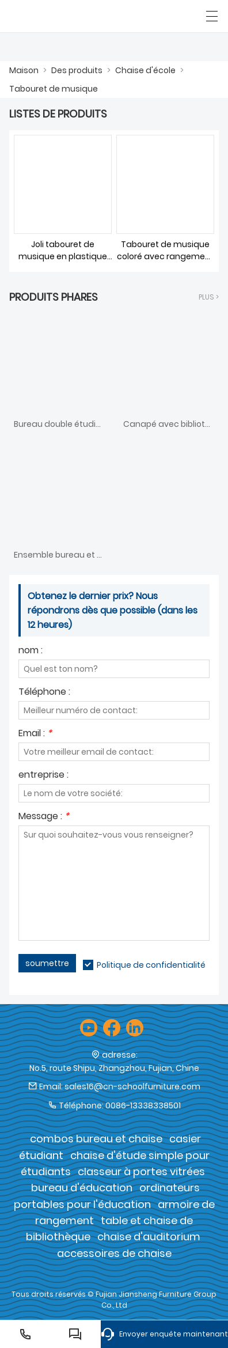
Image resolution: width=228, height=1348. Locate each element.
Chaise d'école (145, 70)
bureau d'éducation (81, 1187)
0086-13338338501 (143, 1105)
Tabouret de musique (53, 88)
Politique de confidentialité (151, 965)
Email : (35, 734)
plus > (209, 297)
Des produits (76, 70)
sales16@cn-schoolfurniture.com (132, 1086)
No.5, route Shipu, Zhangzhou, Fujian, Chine (114, 1068)
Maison (24, 70)
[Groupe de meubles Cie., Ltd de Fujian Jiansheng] (62, 16)
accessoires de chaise (114, 1253)
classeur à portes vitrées (141, 1171)
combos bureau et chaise (96, 1138)
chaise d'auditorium (148, 1236)
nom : (30, 651)
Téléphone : (44, 692)
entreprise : (43, 775)
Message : (43, 817)
